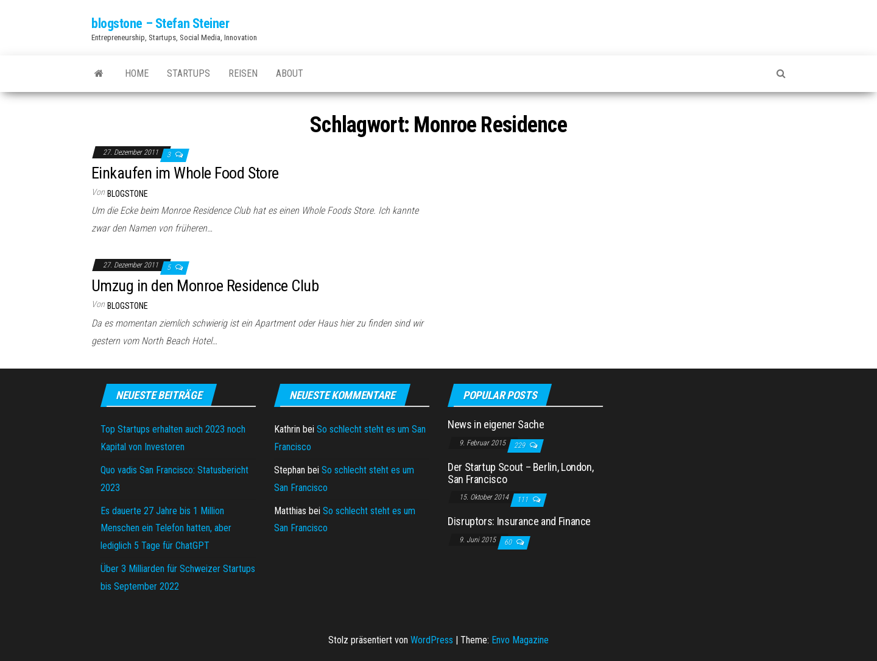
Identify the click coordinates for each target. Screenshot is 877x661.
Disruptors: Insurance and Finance (519, 521)
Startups (188, 73)
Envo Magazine (520, 640)
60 (508, 542)
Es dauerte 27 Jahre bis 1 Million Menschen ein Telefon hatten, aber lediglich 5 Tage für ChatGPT (165, 528)
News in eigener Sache (496, 424)
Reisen (243, 73)
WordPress (431, 640)
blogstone (127, 194)
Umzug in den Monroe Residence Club (205, 286)
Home (137, 73)
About (289, 73)
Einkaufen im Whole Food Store (185, 173)
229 (520, 445)
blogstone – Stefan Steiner (160, 23)
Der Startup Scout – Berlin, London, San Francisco (520, 473)
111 (523, 499)
